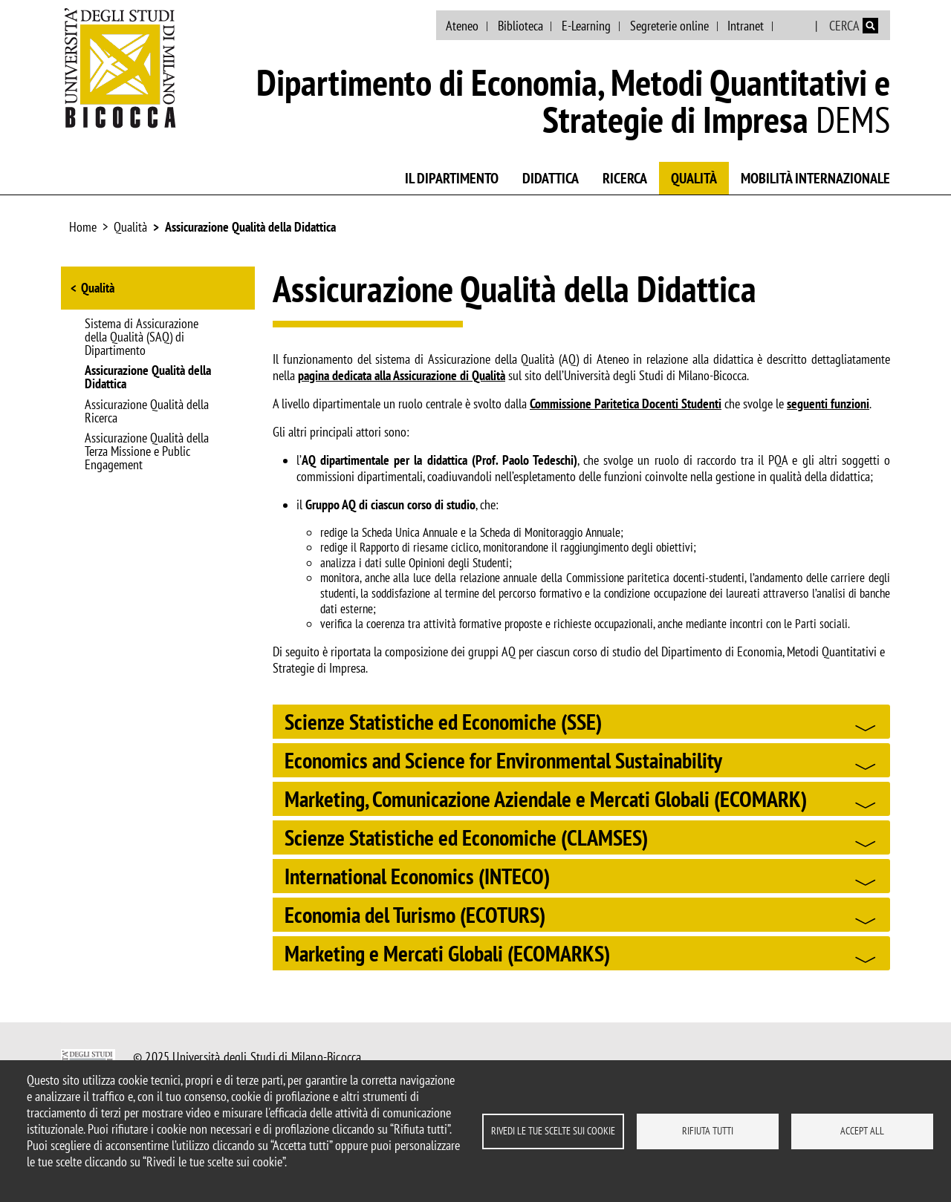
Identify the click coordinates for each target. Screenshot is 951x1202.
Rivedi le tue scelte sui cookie (553, 1130)
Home (83, 226)
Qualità (694, 178)
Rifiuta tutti (707, 1130)
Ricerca (625, 178)
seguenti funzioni (828, 403)
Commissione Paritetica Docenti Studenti (625, 403)
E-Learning (586, 25)
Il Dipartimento (452, 178)
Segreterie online (669, 25)
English (795, 26)
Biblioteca (520, 25)
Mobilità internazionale (815, 178)
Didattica (550, 178)
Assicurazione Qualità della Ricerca (147, 412)
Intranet (745, 25)
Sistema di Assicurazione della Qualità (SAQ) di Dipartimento (141, 338)
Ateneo (462, 25)
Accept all (862, 1130)
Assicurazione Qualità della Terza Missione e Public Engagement (147, 452)
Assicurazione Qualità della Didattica (250, 226)
